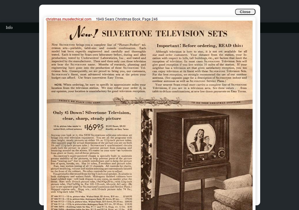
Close (245, 12)
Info (9, 27)
